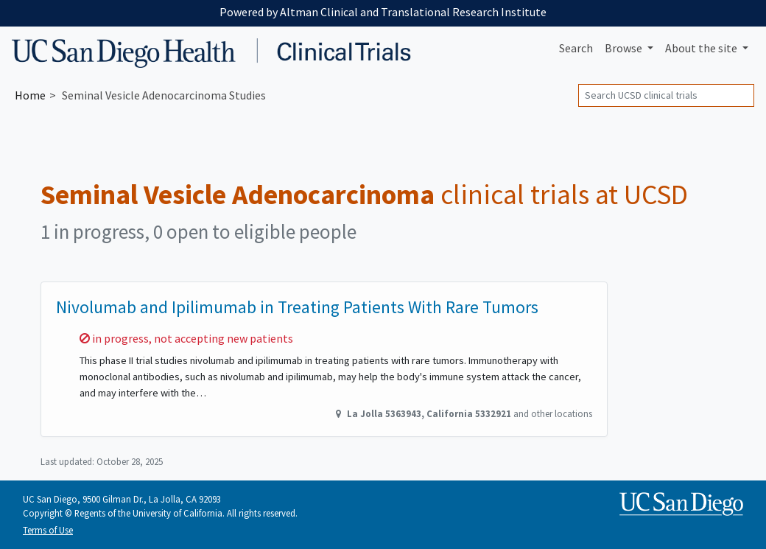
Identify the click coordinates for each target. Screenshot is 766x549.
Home (30, 95)
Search (576, 48)
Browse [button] (624, 48)
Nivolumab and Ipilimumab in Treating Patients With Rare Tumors (297, 307)
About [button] (702, 48)
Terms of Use (48, 530)
